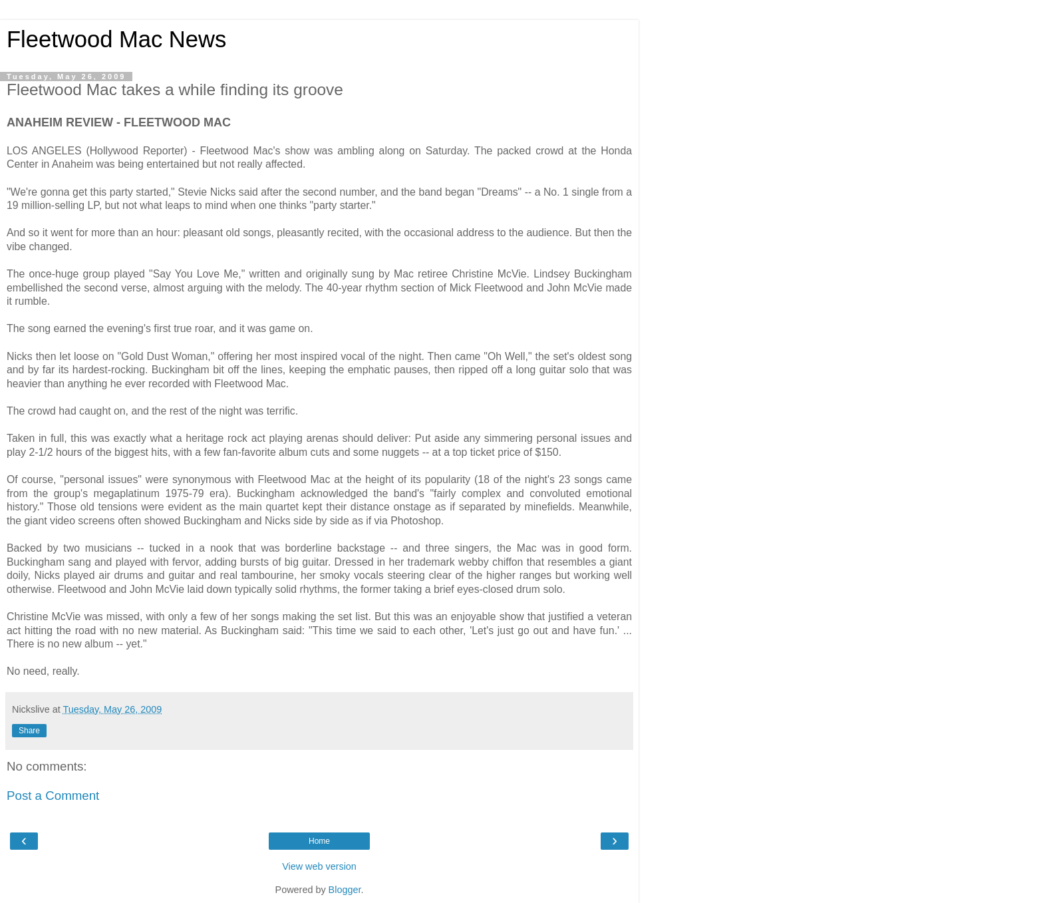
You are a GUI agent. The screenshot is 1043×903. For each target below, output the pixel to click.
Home (319, 841)
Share (29, 730)
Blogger (345, 889)
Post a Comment (53, 796)
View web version (319, 866)
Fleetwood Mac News (116, 39)
